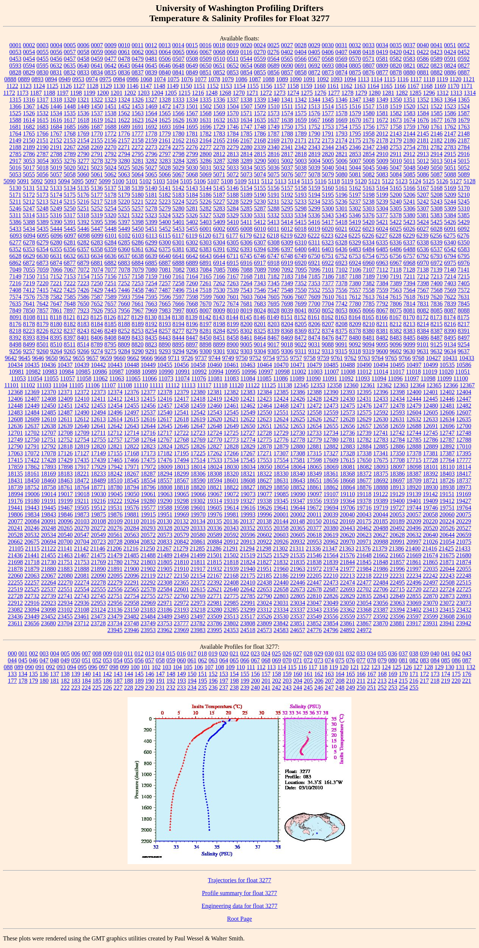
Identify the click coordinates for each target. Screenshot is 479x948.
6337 (409, 242)
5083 (382, 174)
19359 (330, 501)
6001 (206, 229)
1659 (301, 120)
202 (276, 680)
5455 (192, 229)
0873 (328, 72)
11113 (188, 385)
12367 (467, 385)
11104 (60, 385)
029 (318, 653)
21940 (248, 569)
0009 (111, 45)
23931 (430, 623)
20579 (181, 535)
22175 (247, 575)
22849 (397, 596)
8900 (232, 344)
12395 (364, 392)
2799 (192, 154)
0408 (355, 52)
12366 (450, 385)
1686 (83, 127)
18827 (248, 487)
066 (245, 660)
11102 (27, 385)
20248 (48, 528)
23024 (264, 603)
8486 (423, 337)
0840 (165, 72)
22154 (197, 575)
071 (297, 660)
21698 (15, 562)
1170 (453, 86)
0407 (341, 52)
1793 (342, 133)
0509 (206, 59)
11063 (116, 378)
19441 (15, 507)
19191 (48, 501)
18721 (430, 480)
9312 (314, 351)
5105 (186, 181)
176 (466, 674)
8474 (314, 337)
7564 (410, 290)
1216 (198, 93)
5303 (369, 208)
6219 (286, 235)
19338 (264, 501)
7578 (43, 297)
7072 (83, 269)
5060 (83, 174)
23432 (463, 609)
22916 (32, 603)
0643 (124, 65)
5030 (192, 167)
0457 (70, 59)
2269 (97, 147)
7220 (43, 283)
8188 (124, 324)
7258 (179, 283)
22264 (48, 582)
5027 (151, 167)
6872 (29, 263)
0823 (437, 65)
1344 (314, 99)
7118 (396, 269)
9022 (300, 344)
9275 (111, 351)
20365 (297, 528)
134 (23, 674)
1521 (423, 106)
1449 (83, 106)
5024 (111, 167)
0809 (382, 65)
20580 (198, 535)
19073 (248, 494)
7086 (233, 269)
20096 (65, 521)
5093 (50, 181)
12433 (380, 399)
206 (318, 680)
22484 (380, 582)
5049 (423, 167)
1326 (138, 99)
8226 (43, 331)
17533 (214, 460)
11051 (462, 371)
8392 (15, 337)
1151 (199, 86)
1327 (151, 99)
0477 (111, 59)
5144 (206, 188)
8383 (410, 331)
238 (234, 687)
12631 (397, 419)
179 (33, 680)
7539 (233, 290)
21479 (115, 555)
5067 (179, 174)
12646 (181, 426)
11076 (198, 378)
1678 (450, 120)
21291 (230, 548)
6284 (111, 242)
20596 (248, 535)
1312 (442, 93)
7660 (124, 303)
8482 (382, 337)
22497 (430, 582)
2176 (369, 140)
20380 (331, 528)
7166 (219, 276)
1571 (246, 113)
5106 (200, 181)
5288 (274, 208)
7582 (56, 297)
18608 (248, 480)
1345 (328, 99)
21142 (81, 548)
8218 (15, 331)
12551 (281, 412)
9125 (436, 344)
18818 (181, 487)
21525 (264, 555)
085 (445, 660)
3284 (179, 161)
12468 (281, 405)
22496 (414, 582)
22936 (81, 603)
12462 (248, 405)
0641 (97, 65)
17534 (231, 460)
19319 (231, 501)
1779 (165, 133)
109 (230, 667)
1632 (219, 120)
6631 (56, 256)
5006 (342, 161)
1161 (333, 86)
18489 (98, 480)
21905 (165, 569)
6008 (246, 229)
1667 (314, 120)
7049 (15, 269)
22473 (331, 582)
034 (371, 653)
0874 (342, 72)
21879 (32, 569)
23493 (181, 616)
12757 (115, 439)
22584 (165, 589)
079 (382, 660)
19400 (397, 501)
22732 (32, 596)
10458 (198, 365)
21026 (430, 541)
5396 (111, 222)
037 (403, 653)
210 (350, 680)
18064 (297, 467)
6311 (314, 242)
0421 (409, 52)
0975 (105, 79)
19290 (164, 501)
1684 (56, 127)
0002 (29, 45)
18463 (65, 480)
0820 (396, 65)
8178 (29, 324)
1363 (437, 99)
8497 (464, 337)
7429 (97, 290)
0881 (423, 72)
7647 (56, 303)
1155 (253, 86)
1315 (15, 99)
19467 (65, 507)
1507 (246, 106)
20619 (331, 535)
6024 (382, 229)
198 (234, 680)
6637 (124, 256)
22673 (297, 589)
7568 (437, 290)
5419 (355, 222)
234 (192, 687)
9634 (450, 351)
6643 (206, 256)
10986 (99, 371)
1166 (400, 86)
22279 (115, 582)
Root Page (239, 919)
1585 (437, 113)
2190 (43, 147)
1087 (255, 79)
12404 (463, 392)
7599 (206, 297)
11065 (133, 378)
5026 (138, 167)
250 (361, 687)
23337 (297, 609)
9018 (287, 344)
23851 (297, 623)
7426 (83, 290)
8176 (15, 324)
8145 (246, 317)
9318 (355, 351)
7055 (29, 269)
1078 (214, 79)
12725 (231, 433)
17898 (65, 467)
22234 (413, 575)
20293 (148, 528)
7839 (450, 303)
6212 (259, 235)
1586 (450, 113)
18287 (148, 473)
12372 (81, 392)
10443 (115, 365)
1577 (328, 113)
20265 (65, 528)
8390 (450, 331)
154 (234, 674)
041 (445, 653)
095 (82, 667)
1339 (260, 99)
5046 (382, 167)
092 (50, 667)
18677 (364, 480)
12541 (181, 412)
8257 (165, 331)
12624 (280, 419)
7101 (328, 269)
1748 (260, 127)
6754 (368, 256)
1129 (106, 86)
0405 (314, 52)
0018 (219, 45)
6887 (165, 263)
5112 (267, 181)
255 (414, 687)
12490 (81, 412)
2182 (437, 140)
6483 (355, 249)
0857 (287, 72)
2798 (179, 154)
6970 (423, 263)
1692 (151, 127)
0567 (314, 59)
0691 (301, 65)
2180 (410, 140)
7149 (15, 276)
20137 (247, 521)
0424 (450, 52)
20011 (314, 514)
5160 (328, 188)
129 (439, 667)
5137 (111, 188)
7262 (219, 283)
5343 (328, 215)
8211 (382, 324)
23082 (15, 609)
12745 (430, 433)
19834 (32, 514)
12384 (264, 392)
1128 (92, 86)
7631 (463, 297)
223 (75, 687)
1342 (301, 99)
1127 (79, 86)
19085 (281, 494)
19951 (165, 514)
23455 (65, 616)
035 (382, 653)
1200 (103, 93)
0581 (382, 59)
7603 (246, 297)
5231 (273, 201)
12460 (214, 405)
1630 (192, 120)
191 (160, 680)
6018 (300, 229)
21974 (331, 569)
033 (360, 653)
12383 (248, 392)
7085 (219, 269)
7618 (409, 297)
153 (223, 674)
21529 (281, 555)
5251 (83, 208)
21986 (380, 569)
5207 (423, 195)
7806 (396, 303)
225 (97, 687)
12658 (380, 426)
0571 (368, 59)
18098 (414, 467)
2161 (165, 140)
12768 (181, 439)
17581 (297, 460)
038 (413, 653)
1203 (143, 93)
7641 (29, 303)
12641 (98, 426)
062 (202, 660)
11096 (395, 378)
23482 (131, 616)
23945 (115, 630)
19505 (81, 507)
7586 (83, 297)
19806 (15, 514)
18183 (65, 473)
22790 (264, 596)
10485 (331, 365)
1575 (301, 113)
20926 (281, 541)
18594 (214, 480)
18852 (297, 487)
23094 (32, 609)
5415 (300, 222)
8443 (165, 337)
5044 (355, 167)
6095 (43, 235)
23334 (281, 609)
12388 (314, 392)
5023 (97, 167)
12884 (364, 446)
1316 (29, 99)
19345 (280, 501)
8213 (409, 324)
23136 (115, 609)
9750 (242, 358)
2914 (436, 154)
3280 (124, 161)
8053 (342, 310)
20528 (15, 535)
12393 (347, 392)
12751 (48, 439)
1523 (450, 106)
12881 (314, 446)
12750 (32, 439)
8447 (192, 337)
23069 (414, 603)
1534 (56, 113)
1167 (413, 86)
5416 (314, 222)
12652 (281, 426)
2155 (97, 140)
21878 (15, 569)
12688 (414, 426)
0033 (368, 45)
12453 (98, 405)
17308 (297, 453)
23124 (98, 609)
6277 (15, 242)
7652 (97, 303)
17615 (347, 460)
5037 (287, 167)
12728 (264, 433)
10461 (231, 365)
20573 (165, 535)
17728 (430, 460)
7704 (328, 303)
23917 (413, 623)
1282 (402, 93)
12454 (115, 405)
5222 (151, 201)
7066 (56, 269)
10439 (81, 365)
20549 (98, 535)
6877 (70, 263)
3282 (151, 161)
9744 (214, 358)
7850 (29, 310)
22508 (447, 582)
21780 (115, 562)
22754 (131, 596)
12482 (463, 405)
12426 (297, 399)
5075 (274, 174)
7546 (260, 290)
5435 (43, 229)
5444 (56, 229)
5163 (369, 188)
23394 (397, 609)
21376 (363, 548)
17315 (314, 453)
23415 (447, 609)
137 (54, 674)
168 (382, 674)
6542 (450, 249)
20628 (397, 535)
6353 (29, 249)
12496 (115, 412)
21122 (48, 548)
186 (107, 680)
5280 (179, 208)
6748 (287, 256)
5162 (355, 188)
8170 (409, 317)
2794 (124, 154)
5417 (328, 222)
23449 (32, 616)
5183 (179, 195)
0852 (219, 72)
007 (86, 653)
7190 (382, 276)
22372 (198, 582)
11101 (11, 385)
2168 (260, 140)
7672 (219, 303)
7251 (111, 283)
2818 (301, 154)
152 (213, 674)
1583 (410, 113)
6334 (368, 242)
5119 (347, 181)
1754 (342, 127)
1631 (206, 120)
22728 (15, 596)
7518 (206, 290)
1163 (359, 86)
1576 (314, 113)
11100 (460, 378)
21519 (248, 555)
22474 (347, 582)
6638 (138, 256)
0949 (65, 79)
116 (302, 667)
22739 (48, 596)
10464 (264, 365)
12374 (115, 392)
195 (202, 680)
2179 (396, 140)
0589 (436, 59)
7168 (246, 276)
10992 (199, 371)
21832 (280, 562)
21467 (81, 555)
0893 (37, 79)
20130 (164, 521)
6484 (369, 249)
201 (266, 680)
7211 (409, 276)
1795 (355, 133)
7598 (192, 297)
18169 (48, 473)
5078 (314, 174)
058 (160, 660)
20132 (181, 521)
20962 (331, 541)
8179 (43, 324)
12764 (148, 439)
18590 (198, 480)
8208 (342, 324)
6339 (436, 242)
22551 (65, 589)
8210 (369, 324)
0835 (111, 72)
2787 (43, 154)
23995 (214, 630)
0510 (219, 59)
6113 (151, 235)
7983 (165, 310)
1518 (382, 106)
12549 (248, 412)
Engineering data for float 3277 (239, 906)
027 (297, 653)
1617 (70, 120)
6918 (274, 263)
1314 (470, 93)
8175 (463, 317)
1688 (111, 127)
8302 (246, 331)
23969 (181, 630)
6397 (287, 249)
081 (403, 660)
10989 (149, 371)
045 (23, 660)
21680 (463, 555)
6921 (314, 263)
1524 (463, 106)
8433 (138, 337)
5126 (442, 181)
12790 (15, 446)
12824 (165, 446)
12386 (297, 392)
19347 (297, 501)
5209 (450, 195)
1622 (124, 120)
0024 (260, 45)
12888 (414, 446)
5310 (464, 208)
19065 (181, 494)
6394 (260, 249)
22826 (331, 596)
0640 (83, 65)
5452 (165, 229)
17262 (214, 453)
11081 (215, 378)
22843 (380, 596)
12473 (331, 405)
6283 (97, 242)
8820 (137, 344)
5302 (355, 208)
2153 (70, 140)
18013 (181, 467)
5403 (206, 222)
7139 (436, 269)
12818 (65, 446)
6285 (124, 242)
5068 (192, 174)
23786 (214, 623)
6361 (138, 249)
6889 (192, 263)
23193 (181, 609)
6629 (29, 256)
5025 (124, 167)
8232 (56, 331)
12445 (430, 399)
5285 (246, 208)
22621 (214, 589)
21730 (48, 562)
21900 (131, 569)
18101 (430, 467)
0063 (151, 52)
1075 (173, 79)
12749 (15, 439)
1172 (9, 93)
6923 (342, 263)
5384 (450, 215)
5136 (97, 188)
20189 (397, 521)
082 (414, 660)
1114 (376, 79)
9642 (11, 358)
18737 (463, 480)
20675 (32, 541)
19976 (214, 514)
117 (312, 667)
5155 (260, 188)
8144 (232, 317)
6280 (56, 242)
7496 (179, 290)
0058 (83, 52)
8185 (111, 324)
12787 (447, 439)
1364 (450, 99)
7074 (97, 269)
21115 (32, 548)
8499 (29, 344)
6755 (382, 256)
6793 (436, 256)
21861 (413, 562)
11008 (347, 371)
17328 (347, 453)
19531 (115, 507)
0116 (246, 52)
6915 (233, 263)
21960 (281, 569)
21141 (65, 548)
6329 (355, 242)
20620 (347, 535)
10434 (15, 365)
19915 (148, 514)
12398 (397, 392)
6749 (300, 256)
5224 (178, 201)
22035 (430, 569)
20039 (330, 514)
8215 (436, 324)
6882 (111, 263)
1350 (396, 99)
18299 (181, 473)
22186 (280, 575)
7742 (342, 303)
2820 (328, 154)
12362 (384, 385)
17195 (181, 453)
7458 (138, 290)
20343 (231, 528)
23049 (331, 603)
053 (107, 660)
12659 (397, 426)
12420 (231, 399)
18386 (397, 473)
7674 (233, 303)
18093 (380, 467)
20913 (248, 541)
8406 (97, 337)
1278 (347, 93)
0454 (29, 59)
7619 (423, 297)
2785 (15, 154)
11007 (331, 371)
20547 (81, 535)
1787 (274, 133)
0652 (233, 65)
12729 (280, 433)
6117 (178, 235)
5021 (83, 167)
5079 (328, 174)
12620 (214, 419)
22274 (81, 582)
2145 (423, 133)
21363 (346, 548)
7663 (151, 303)
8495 (450, 337)
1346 (342, 99)
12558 (314, 412)
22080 (65, 575)
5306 (410, 208)
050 (75, 660)
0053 (15, 52)
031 (339, 653)
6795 (463, 256)
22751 (115, 596)
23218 (198, 609)
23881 (397, 623)
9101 (423, 344)
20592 (231, 535)
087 (466, 660)
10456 (181, 365)
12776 (281, 439)
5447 (97, 229)
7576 (29, 297)
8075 (396, 310)
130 (449, 667)
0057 (70, 52)
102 (156, 667)
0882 (437, 72)
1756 (369, 127)
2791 (97, 154)
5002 (287, 161)
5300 (328, 208)
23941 (446, 623)
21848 (380, 562)
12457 (165, 405)
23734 (114, 623)
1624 (151, 120)
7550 (301, 290)
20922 (264, 541)
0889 (24, 79)
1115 (390, 79)
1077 (200, 79)
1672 (382, 120)
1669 (342, 120)
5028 (165, 167)
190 (149, 680)
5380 (409, 215)
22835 (364, 596)
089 (18, 667)
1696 (206, 127)
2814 (246, 154)
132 (470, 667)
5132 (43, 188)
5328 (219, 215)
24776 (314, 630)
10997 (265, 371)
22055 (463, 569)
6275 (450, 235)
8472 (301, 337)
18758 (48, 487)
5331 (260, 215)
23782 (197, 623)
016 (181, 653)
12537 (148, 412)
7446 (124, 290)
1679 (464, 120)
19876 (115, 514)
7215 (463, 276)
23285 (231, 609)
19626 (264, 507)
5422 (396, 222)
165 (350, 674)
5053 (15, 174)
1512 (300, 106)
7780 (355, 303)
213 (382, 680)
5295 (287, 208)
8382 (396, 331)
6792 (423, 256)
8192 (151, 324)
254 (403, 687)
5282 (206, 208)
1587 (464, 113)
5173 (43, 195)
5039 (314, 167)
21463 (65, 555)
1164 (373, 86)
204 (297, 680)
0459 (97, 59)
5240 (396, 201)
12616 (148, 419)
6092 (463, 229)
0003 (43, 45)
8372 (314, 331)
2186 (450, 140)
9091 (341, 344)
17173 (148, 453)
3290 (260, 161)
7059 (43, 269)
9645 (24, 358)
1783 (219, 133)
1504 (233, 106)
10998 (282, 371)
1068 (146, 79)
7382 (369, 283)
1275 (306, 93)
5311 (15, 215)
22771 (214, 596)
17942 (115, 467)
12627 (330, 419)
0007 (97, 45)
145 (139, 674)
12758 (131, 439)
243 (287, 687)
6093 (16, 235)
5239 (382, 201)
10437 (65, 365)
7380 (355, 283)
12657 (364, 426)
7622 (450, 297)
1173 (22, 93)
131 (460, 667)
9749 (228, 358)
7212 (423, 276)
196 (213, 680)
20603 (281, 535)
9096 (396, 344)
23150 (131, 609)
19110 (347, 494)
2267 (70, 147)
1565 (165, 113)
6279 (43, 242)
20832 (148, 541)
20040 (347, 514)
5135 (83, 188)
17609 (331, 460)
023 (255, 653)
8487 (437, 337)
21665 (397, 555)
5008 (369, 161)
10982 (33, 371)
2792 (111, 154)
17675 (380, 460)
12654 (314, 426)
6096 (57, 235)
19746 (430, 507)
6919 (287, 263)
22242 (430, 575)
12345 (301, 385)
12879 (281, 446)
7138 (423, 269)
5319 (97, 215)
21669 (414, 555)
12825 (181, 446)
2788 (56, 154)
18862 (331, 487)
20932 (297, 541)
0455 (43, 59)
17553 (264, 460)
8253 (138, 331)
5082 (369, 174)
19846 (65, 514)
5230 (260, 201)
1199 (89, 93)
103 (166, 667)
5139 (138, 188)
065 (234, 660)
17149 (98, 453)
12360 (351, 385)
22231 (397, 575)
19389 (380, 501)
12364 (417, 385)
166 (361, 674)
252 (382, 687)
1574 (287, 113)
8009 (219, 310)
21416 (429, 548)
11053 (18, 378)
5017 (29, 167)
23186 (165, 609)
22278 (98, 582)
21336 (313, 548)
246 (318, 687)
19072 (231, 494)
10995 (232, 371)
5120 (361, 181)
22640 (231, 589)
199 (245, 680)
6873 (43, 263)
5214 (56, 201)
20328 (165, 528)
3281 (138, 161)
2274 (165, 147)
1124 (39, 86)
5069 (206, 174)
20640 (430, 535)
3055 (56, 161)
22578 (148, 589)
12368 (15, 392)
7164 (192, 276)
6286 (138, 242)
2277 (206, 147)
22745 (98, 596)
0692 (314, 65)
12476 (364, 405)
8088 (464, 310)
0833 (83, 72)
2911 (396, 154)
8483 (396, 337)
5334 (300, 215)
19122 (380, 494)
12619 (197, 419)
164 (340, 674)
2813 (233, 154)
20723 (98, 541)
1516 (355, 106)
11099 (444, 378)
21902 (148, 569)
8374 (328, 331)
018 (202, 653)
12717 (164, 433)
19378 (363, 501)
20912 (231, 541)
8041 (301, 310)
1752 (314, 127)
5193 (301, 195)
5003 (301, 161)
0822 (423, 65)
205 (308, 680)
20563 (131, 535)
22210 (330, 575)
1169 (440, 86)
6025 (396, 229)
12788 (463, 439)
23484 (148, 616)
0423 (436, 52)
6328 (341, 242)
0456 (56, 59)
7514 (192, 290)
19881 (131, 514)
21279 (180, 548)
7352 (301, 283)
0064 (165, 52)
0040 (423, 45)
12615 (131, 419)
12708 (65, 433)
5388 (29, 222)
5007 (355, 161)
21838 (314, 562)
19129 (397, 494)
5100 (118, 181)
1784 (233, 133)
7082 (179, 269)
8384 (423, 331)
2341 (287, 147)
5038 (301, 167)
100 (135, 667)
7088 (246, 269)
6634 (97, 256)
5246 (15, 208)
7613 (368, 297)
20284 (131, 528)
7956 (124, 310)
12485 (48, 412)
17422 (32, 460)
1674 (410, 120)
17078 (48, 453)
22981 (214, 603)
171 (414, 674)
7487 (165, 290)
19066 (198, 494)
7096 (314, 269)
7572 (464, 290)
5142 (179, 188)
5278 (151, 208)
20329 (181, 528)
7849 (15, 310)
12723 (197, 433)
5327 (205, 215)
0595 (43, 65)
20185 (380, 521)
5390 (56, 222)
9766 (405, 358)
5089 (464, 174)
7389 (396, 283)
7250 (97, 283)
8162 (328, 317)
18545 (131, 480)
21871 (446, 562)
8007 (206, 310)
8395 (56, 337)
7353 (314, 283)
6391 (219, 249)
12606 (447, 412)
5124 (415, 181)
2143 (396, 133)
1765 (29, 133)
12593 (397, 412)
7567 (423, 290)
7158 (138, 276)
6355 (56, 249)
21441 (32, 555)
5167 (423, 188)
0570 (355, 59)
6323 (328, 242)
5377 (382, 215)
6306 (246, 242)
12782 (364, 439)
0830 (43, 72)
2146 (437, 133)
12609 (32, 419)
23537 (297, 616)
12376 (131, 392)
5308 (437, 208)
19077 (264, 494)
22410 (248, 582)
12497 (131, 412)
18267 (131, 473)
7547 (274, 290)
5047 (396, 167)
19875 (98, 514)
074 (329, 660)
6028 (436, 229)
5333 (287, 215)
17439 (98, 460)
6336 (396, 242)
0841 (179, 72)
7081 (165, 269)
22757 (165, 596)
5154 (246, 188)
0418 (368, 52)
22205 (314, 575)
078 (371, 660)
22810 (314, 596)
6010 (260, 229)
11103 (44, 385)
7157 (124, 276)
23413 (430, 609)
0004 (56, 45)
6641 (179, 256)
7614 (382, 297)
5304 (382, 208)
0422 (423, 52)
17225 (198, 453)
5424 (423, 222)
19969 (181, 514)
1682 (29, 127)
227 (118, 687)
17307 (281, 453)
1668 (328, 120)
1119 (442, 79)
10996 (249, 371)
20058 (430, 514)
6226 (368, 235)
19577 (148, 507)
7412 (29, 290)
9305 (274, 351)
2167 (246, 140)
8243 (83, 331)
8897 (192, 344)
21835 (297, 562)
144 (128, 674)
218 (434, 680)
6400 (301, 249)
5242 (423, 201)
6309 (287, 242)
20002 (297, 514)
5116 (321, 181)
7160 (165, 276)
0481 (151, 59)
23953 (148, 630)
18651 (314, 480)
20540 (65, 535)
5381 (423, 215)
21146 (97, 548)
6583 (464, 249)
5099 (105, 181)
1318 (56, 99)
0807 (369, 65)
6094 (29, 235)
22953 (98, 603)
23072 (447, 603)
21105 (16, 548)
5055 (29, 174)
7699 (301, 303)
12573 (347, 412)
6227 (382, 235)
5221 (137, 201)
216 (413, 680)
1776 (124, 133)
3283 (165, 161)
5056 (43, 174)
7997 (179, 310)
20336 (214, 528)
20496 (414, 528)
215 (403, 680)
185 (97, 680)
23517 (248, 616)
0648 (179, 65)
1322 (97, 99)
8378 (355, 331)
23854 (330, 623)
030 (329, 653)
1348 (369, 99)
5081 (355, 174)
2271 (124, 147)
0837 (138, 72)
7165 (206, 276)
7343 (260, 283)
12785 (414, 439)
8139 (192, 317)
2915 (450, 154)
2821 (342, 154)
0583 (409, 59)
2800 (206, 154)
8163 (341, 317)
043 (466, 653)
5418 (341, 222)
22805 (297, 596)
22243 (446, 575)
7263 (233, 283)
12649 (231, 426)
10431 (449, 358)
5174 (56, 195)
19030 (98, 494)
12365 (434, 385)
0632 (56, 65)
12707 (48, 433)
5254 (111, 208)
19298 (181, 501)
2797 (165, 154)
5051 (450, 167)
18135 (15, 473)
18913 (397, 487)
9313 (328, 351)
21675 (447, 555)
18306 (198, 473)
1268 (225, 93)
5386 (15, 222)
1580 (369, 113)
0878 (396, 72)
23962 (165, 630)
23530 (281, 616)
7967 (138, 310)
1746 (233, 127)
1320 (70, 99)
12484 (32, 412)
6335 (382, 242)
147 (160, 674)
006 (75, 653)
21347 (329, 548)
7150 (29, 276)
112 (261, 667)
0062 (138, 52)
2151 (43, 140)
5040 (328, 167)
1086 (241, 79)
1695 (192, 127)
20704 (81, 541)
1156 (266, 86)
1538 (111, 113)
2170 (287, 140)
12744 (413, 433)
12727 (247, 433)
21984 (364, 569)
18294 (165, 473)
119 (333, 667)
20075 (463, 514)
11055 (51, 378)
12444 (413, 399)
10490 (364, 365)
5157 (287, 188)
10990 (166, 371)
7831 (423, 303)
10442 (98, 365)
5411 (246, 222)
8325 (260, 331)
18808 (165, 487)
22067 (48, 575)
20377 (314, 528)
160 (297, 674)
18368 (347, 473)
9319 (368, 351)
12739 (363, 433)
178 (23, 680)
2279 (233, 147)
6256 (436, 235)
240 (255, 687)
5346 (355, 215)
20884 (214, 541)
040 (434, 653)
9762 (350, 358)
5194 (314, 195)
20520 (430, 528)
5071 (219, 174)
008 (97, 653)
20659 (463, 535)
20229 (463, 521)
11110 (141, 385)
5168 (437, 188)
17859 (15, 467)
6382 (192, 249)
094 (71, 667)
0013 (165, 45)
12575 (364, 412)
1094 (350, 79)
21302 (280, 548)
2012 (382, 133)
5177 (97, 195)
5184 (192, 195)
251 (371, 687)
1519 (396, 106)
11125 (268, 385)
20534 (48, 535)
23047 (314, 603)
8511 (69, 344)
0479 (138, 59)
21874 (463, 562)
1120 (455, 79)
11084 (247, 378)
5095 (77, 181)
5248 (43, 208)
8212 (396, 324)
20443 (347, 528)
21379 (379, 548)
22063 (32, 575)
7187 (342, 276)
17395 (463, 453)
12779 (314, 439)
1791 (328, 133)
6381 (179, 249)
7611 (341, 297)
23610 (463, 616)
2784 (464, 147)
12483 (15, 412)
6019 (314, 229)
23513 (231, 616)
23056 (380, 603)
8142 (205, 317)
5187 (219, 195)
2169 (274, 140)
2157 (124, 140)
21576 (347, 555)
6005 (233, 229)
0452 (463, 52)
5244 (450, 201)
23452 (48, 616)
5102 (145, 181)
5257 (138, 208)
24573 (264, 630)
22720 (414, 589)
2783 (450, 147)
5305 (396, 208)
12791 (32, 446)
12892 (447, 446)
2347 (369, 147)
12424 (280, 399)
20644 (447, 535)
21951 (264, 569)
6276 (463, 235)
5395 (97, 222)
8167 (396, 317)
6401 (314, 249)
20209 (413, 521)
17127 (81, 453)
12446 (446, 399)
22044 (447, 569)
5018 (43, 167)
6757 (409, 256)
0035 (396, 45)
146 (149, 674)
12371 (65, 392)
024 (265, 653)
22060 (15, 575)
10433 (466, 358)
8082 (423, 310)
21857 (397, 562)
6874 (56, 263)
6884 (138, 263)
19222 (114, 501)
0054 (29, 52)
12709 (81, 433)
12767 (165, 439)
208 (340, 680)
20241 (15, 528)
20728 (115, 541)
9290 (138, 351)
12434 (397, 399)
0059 (97, 52)
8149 (273, 317)
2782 (437, 147)
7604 (260, 297)
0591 (450, 59)
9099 (409, 344)
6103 (138, 235)
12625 (297, 419)
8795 (110, 344)
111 (250, 667)
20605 (297, 535)
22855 (414, 596)
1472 (165, 106)
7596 (165, 297)
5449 (124, 229)
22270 (65, 582)
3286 (206, 161)
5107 (213, 181)
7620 (436, 297)
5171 (15, 195)
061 (192, 660)
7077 (111, 269)
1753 (328, 127)
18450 (32, 480)
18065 (314, 467)
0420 (396, 52)
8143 (219, 317)
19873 (81, 514)
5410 (233, 222)
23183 (148, 609)
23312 (264, 609)
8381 (382, 331)
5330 (246, 215)
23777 (181, 623)
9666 (147, 358)
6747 (273, 256)
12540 (165, 412)
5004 (314, 161)
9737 (201, 358)
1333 (179, 99)
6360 (124, 249)
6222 (314, 235)
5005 (328, 161)
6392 (233, 249)
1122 (12, 86)
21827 (264, 562)
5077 (301, 174)
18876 (364, 487)
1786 (260, 133)
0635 (70, 65)
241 (266, 687)
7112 (382, 269)
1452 (124, 106)
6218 (273, 235)
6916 (246, 263)
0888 (10, 79)
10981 (16, 371)
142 (107, 674)
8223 (29, 331)
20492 (397, 528)
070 (287, 660)
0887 (464, 72)
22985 (231, 603)
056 (139, 660)
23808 (247, 623)
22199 (297, 575)
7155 (97, 276)
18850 (281, 487)
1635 (260, 120)
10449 (148, 365)
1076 (187, 79)
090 (29, 667)
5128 (470, 181)
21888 (81, 569)
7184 (301, 276)
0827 (464, 65)
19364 (347, 501)
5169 (450, 188)
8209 (355, 324)
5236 (341, 201)
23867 (363, 623)
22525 (32, 589)
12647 (198, 426)
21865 (430, 562)
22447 (314, 582)
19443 (32, 507)
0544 (246, 59)
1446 (56, 106)
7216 (15, 283)
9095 (382, 344)
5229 (246, 201)
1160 (319, 86)
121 (354, 667)
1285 (415, 93)
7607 (301, 297)
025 (276, 653)
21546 (314, 555)
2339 (260, 147)
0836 (124, 72)
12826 (198, 446)
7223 (83, 283)
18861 (314, 487)
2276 (192, 147)
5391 (70, 222)
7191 (396, 276)
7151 (43, 276)
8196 (192, 324)
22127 (164, 575)
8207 (328, 324)
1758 (396, 127)
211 (361, 680)
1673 (396, 120)
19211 (81, 501)
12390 (331, 392)
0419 (382, 52)
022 (244, 653)
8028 (274, 310)
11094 (378, 378)
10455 (165, 365)
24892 (347, 630)
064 (223, 660)
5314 (29, 215)
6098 (84, 235)
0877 (382, 72)
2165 (219, 140)
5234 (314, 201)
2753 (396, 147)
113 (271, 667)
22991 (248, 603)
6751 (328, 256)
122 (365, 667)
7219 (29, 283)
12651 (264, 426)
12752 (65, 439)
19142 (430, 494)
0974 (92, 79)
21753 (81, 562)
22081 (81, 575)
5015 (463, 161)
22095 (115, 575)
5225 (192, 201)
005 (65, 653)
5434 (29, 229)
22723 (430, 589)
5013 (436, 161)
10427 (433, 358)
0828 (15, 72)
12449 (32, 405)
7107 (369, 269)
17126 (65, 453)
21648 (364, 555)
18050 (264, 467)
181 (54, 680)
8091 (15, 317)
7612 (355, 297)
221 (466, 680)
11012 (364, 371)
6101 (111, 235)
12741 (380, 433)
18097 (397, 467)
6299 (151, 242)
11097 (411, 378)
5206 (410, 195)
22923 (48, 603)
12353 (317, 385)
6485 (382, 249)
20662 (15, 541)
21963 (297, 569)
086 (456, 660)
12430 (347, 399)
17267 (248, 453)
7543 (246, 290)
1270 (239, 93)
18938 (447, 487)
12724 (214, 433)
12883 (347, 446)
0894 (51, 79)
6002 (219, 229)
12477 (380, 405)
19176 (15, 501)
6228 (395, 235)
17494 (181, 460)
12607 (463, 412)
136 (44, 674)
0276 (273, 52)
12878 (264, 446)
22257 (32, 582)
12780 (331, 439)
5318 (83, 215)
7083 (192, 269)
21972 (314, 569)
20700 (65, 541)
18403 (447, 473)
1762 (450, 127)
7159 (151, 276)
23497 (198, 616)
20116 (148, 521)
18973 (463, 487)
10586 (463, 365)
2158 (138, 140)
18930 (430, 487)
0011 (137, 45)
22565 (131, 589)
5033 (233, 167)
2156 (111, 140)
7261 (206, 283)
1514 (328, 106)
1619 (97, 120)
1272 (266, 93)
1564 (151, 113)
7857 (43, 310)
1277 (334, 93)
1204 (157, 93)
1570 (233, 113)
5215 (69, 201)
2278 (219, 147)
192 (171, 680)
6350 (463, 242)
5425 (436, 222)
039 (424, 653)
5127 (456, 181)
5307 (423, 208)
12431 (363, 399)
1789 (301, 133)
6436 (342, 249)
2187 (464, 140)
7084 (206, 269)
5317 (69, 215)
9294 (179, 351)
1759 (410, 127)
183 (75, 680)
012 (138, 653)
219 (445, 680)
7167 (233, 276)
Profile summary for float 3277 (239, 893)
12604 (414, 412)
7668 (192, 303)
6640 (165, 256)
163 (329, 674)
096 (92, 667)
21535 (297, 555)
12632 (413, 419)
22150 (181, 575)
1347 (355, 99)
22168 (231, 575)
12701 (15, 433)
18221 (81, 473)
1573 (274, 113)
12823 (148, 446)
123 (375, 667)
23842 (280, 623)
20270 (81, 528)
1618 (83, 120)
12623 (264, 419)
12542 (198, 412)
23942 (463, 623)
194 (192, 680)
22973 (198, 603)
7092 (287, 269)
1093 (336, 79)
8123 (83, 317)
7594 (138, 297)
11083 (231, 378)
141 (97, 674)
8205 (301, 324)
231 (160, 687)
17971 (131, 467)
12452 (81, 405)
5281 (192, 208)
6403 (328, 249)
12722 (181, 433)
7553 (328, 290)
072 (308, 660)
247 (329, 687)
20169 (347, 521)
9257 (29, 351)
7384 (382, 283)
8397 (70, 337)
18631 (281, 480)
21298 (263, 548)
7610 (328, 297)
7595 (151, 297)
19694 (331, 507)
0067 (206, 52)
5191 (274, 195)
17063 (15, 453)
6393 (246, 249)
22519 (15, 589)
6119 (191, 235)
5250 (70, 208)
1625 (165, 120)
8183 (83, 324)
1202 (130, 93)
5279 (165, 208)
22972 (181, 603)
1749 (274, 127)
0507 (179, 59)
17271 (264, 453)
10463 (248, 365)
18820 (198, 487)
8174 (450, 317)
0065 (179, 52)
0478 (124, 59)
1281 (388, 93)
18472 (81, 480)
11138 (284, 385)
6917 (260, 263)
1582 (396, 113)
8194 (179, 324)
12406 (15, 399)
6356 (70, 249)
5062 (111, 174)
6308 (274, 242)
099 (124, 667)
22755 (148, 596)
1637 (274, 120)
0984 (119, 79)
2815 (260, 154)
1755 (355, 127)
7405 (464, 283)
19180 (32, 501)
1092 (323, 79)
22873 (447, 596)
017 (191, 653)
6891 (206, 263)
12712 (114, 433)
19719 (380, 507)
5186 (206, 195)
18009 (165, 467)
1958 (369, 133)
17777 (463, 460)
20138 (264, 521)
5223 (165, 201)
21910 (181, 569)
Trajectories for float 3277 (239, 880)
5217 (97, 201)
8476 (328, 337)
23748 (131, 623)
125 (396, 667)
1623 (138, 120)
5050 (437, 167)
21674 (430, 555)
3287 (219, 161)
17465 (115, 460)
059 (171, 660)
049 (65, 660)
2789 (70, 154)
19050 (131, 494)
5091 (23, 181)
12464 (264, 405)
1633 (233, 120)
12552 (297, 412)
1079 (228, 79)
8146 (260, 317)
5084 (396, 174)
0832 (70, 72)
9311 (300, 351)
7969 (151, 310)
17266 (231, 453)
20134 (197, 521)
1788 (287, 133)
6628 (15, 256)
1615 (43, 120)
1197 (62, 93)
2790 (83, 154)
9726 (187, 358)
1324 (124, 99)
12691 (430, 426)
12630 (380, 419)
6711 (233, 256)
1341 (287, 99)
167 (371, 674)
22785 (248, 596)
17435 (81, 460)
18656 (331, 480)
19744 (414, 507)
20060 (446, 514)
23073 (463, 603)
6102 (125, 235)
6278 (29, 242)
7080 (151, 269)
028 (308, 653)
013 (149, 653)
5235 (328, 201)
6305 (233, 242)
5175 (70, 195)
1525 (15, 113)
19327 (247, 501)
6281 (70, 242)
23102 (65, 609)
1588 (15, 120)
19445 (48, 507)
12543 (214, 412)
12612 (81, 419)
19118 (364, 494)
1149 (173, 86)
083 (424, 660)
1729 (219, 127)
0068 (219, 52)
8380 (369, 331)
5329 (232, 215)
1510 (274, 106)
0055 (43, 52)
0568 (328, 59)
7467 (151, 290)
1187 (36, 93)
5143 (192, 188)
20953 (314, 541)
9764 (377, 358)
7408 (15, 290)
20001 (281, 514)
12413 (131, 399)
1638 (287, 120)
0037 (409, 45)
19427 (463, 501)
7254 (151, 283)
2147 (450, 133)
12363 (400, 385)
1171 (467, 86)
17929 (98, 467)
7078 (124, 269)
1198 (76, 93)
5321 (124, 215)
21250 (147, 548)
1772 (111, 133)
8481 (369, 337)
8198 (219, 324)
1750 (287, 127)
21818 (231, 562)
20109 (115, 521)
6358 (97, 249)
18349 (314, 473)
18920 (414, 487)
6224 (341, 235)
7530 (219, 290)
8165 (368, 317)
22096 (131, 575)
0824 (450, 65)
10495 (397, 365)
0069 (233, 52)
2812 (219, 154)
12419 (214, 399)
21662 (380, 555)
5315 (42, 215)
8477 (342, 337)
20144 (280, 521)
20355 (264, 528)
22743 (81, 596)
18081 (347, 467)
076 (350, 660)
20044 (380, 514)
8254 (151, 331)
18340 (297, 473)
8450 (206, 337)
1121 (468, 79)
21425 (446, 548)
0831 (56, 72)
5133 (56, 188)
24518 (248, 630)
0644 (138, 65)
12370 (48, 392)
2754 (410, 147)
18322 (264, 473)
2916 (463, 154)
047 (44, 660)
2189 (29, 147)
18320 (231, 473)
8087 (450, 310)
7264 (246, 283)
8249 (111, 331)
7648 (70, 303)
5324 (165, 215)
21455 (48, 555)
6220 (300, 235)
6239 (422, 235)
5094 (64, 181)
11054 (35, 378)
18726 (447, 480)
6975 (450, 263)
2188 (15, 147)
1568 (206, 113)
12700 (463, 426)
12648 (214, 426)
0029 (314, 45)
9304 (260, 351)
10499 (430, 365)
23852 (314, 623)
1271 (252, 93)
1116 (403, 79)
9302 (233, 351)
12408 (48, 399)
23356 (331, 609)
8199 (233, 324)
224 (86, 687)
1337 (233, 99)
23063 (397, 603)
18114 (463, 467)
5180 (138, 195)
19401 (413, 501)
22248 (463, 575)
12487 (65, 412)
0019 (232, 45)
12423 (264, 399)
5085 (410, 174)
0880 (410, 72)
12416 (164, 399)
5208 (437, 195)
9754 (269, 358)
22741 (65, 596)
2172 (314, 140)
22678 (314, 589)
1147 (146, 86)
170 (403, 674)
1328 (165, 99)
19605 (214, 507)
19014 (48, 494)
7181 (260, 276)
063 (213, 660)
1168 (426, 86)
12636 (15, 426)
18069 (331, 467)
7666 (179, 303)
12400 (414, 392)
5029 (179, 167)
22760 (181, 596)
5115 (307, 181)
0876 (369, 72)
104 (177, 667)
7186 (328, 276)
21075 (463, 541)
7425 (70, 290)
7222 (70, 283)
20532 (32, 535)
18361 (331, 473)
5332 (273, 215)
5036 (274, 167)
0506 (165, 59)
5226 (205, 201)
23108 (81, 609)
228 (128, 687)
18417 (463, 473)
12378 (165, 392)
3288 (233, 161)
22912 (15, 603)
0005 (70, 45)
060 (181, 660)
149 (181, 674)
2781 (423, 147)
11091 (329, 378)
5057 (56, 174)
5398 (138, 222)
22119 (148, 575)
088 (8, 667)
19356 (314, 501)
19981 (231, 514)
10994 (215, 371)
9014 (260, 344)
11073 (166, 378)
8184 (97, 324)
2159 (151, 140)
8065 (355, 310)
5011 (409, 161)
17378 (414, 453)
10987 (116, 371)
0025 (273, 45)
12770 (214, 439)
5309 (450, 208)
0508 (192, 59)
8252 (124, 331)
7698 (287, 303)
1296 (429, 93)
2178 (382, 140)
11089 (297, 378)
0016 (205, 45)
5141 (165, 188)
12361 (367, 385)
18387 (414, 473)
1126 (66, 86)
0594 (29, 65)
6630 (43, 256)
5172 (29, 195)
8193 (165, 324)
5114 (294, 181)
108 (219, 667)
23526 (264, 616)
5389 (43, 222)
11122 (252, 385)
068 (266, 660)
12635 (463, 419)
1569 (219, 113)
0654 (246, 65)
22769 (198, 596)
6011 (273, 229)
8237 (70, 331)
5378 (396, 215)
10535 (447, 365)
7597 (179, 297)
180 (44, 680)
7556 (342, 290)
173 (435, 674)
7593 (124, 297)
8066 (369, 310)
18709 (414, 480)
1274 (293, 93)
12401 (430, 392)
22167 (214, 575)
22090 (98, 575)
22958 (131, 603)
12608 (15, 419)
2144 (410, 133)
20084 (32, 521)
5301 (342, 208)
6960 (369, 263)
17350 (397, 453)
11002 (298, 371)
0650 (206, 65)
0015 (192, 45)
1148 (159, 86)
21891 (115, 569)
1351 (410, 99)
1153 (226, 86)
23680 (48, 623)
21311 (297, 548)
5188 (233, 195)
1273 (279, 93)
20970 (347, 541)
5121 (374, 181)
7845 (464, 303)
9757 (296, 358)
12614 (114, 419)
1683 (43, 127)
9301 (219, 351)
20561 (115, 535)
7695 (274, 303)
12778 (297, 439)
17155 (115, 453)
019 (212, 653)
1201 (116, 93)
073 (318, 660)
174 (445, 674)
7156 (111, 276)
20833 (165, 541)
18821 (214, 487)
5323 (151, 215)
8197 (206, 324)
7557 (355, 290)
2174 (342, 140)
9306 (287, 351)
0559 (260, 59)
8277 (179, 331)
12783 (380, 439)
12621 (231, 419)
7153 (70, 276)
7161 (179, 276)
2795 (138, 154)
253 (392, 687)
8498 (15, 344)
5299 (314, 208)
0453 (15, 59)
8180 (56, 324)
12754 (81, 439)
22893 (463, 596)
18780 (115, 487)
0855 (260, 72)
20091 (48, 521)
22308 (165, 582)
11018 (413, 371)
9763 (364, 358)
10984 (66, 371)
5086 (423, 174)
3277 (83, 161)
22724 (447, 589)
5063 (124, 174)
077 (361, 660)
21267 (164, 548)
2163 (192, 140)
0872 (314, 72)
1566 (179, 113)
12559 (331, 412)
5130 (15, 188)
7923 (83, 310)
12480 (430, 405)
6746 (260, 256)
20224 (446, 521)
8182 (70, 324)
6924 (355, 263)
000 (12, 653)
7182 (274, 276)
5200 (396, 195)
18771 (98, 487)
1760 (423, 127)
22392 (214, 582)
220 (456, 680)
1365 (464, 99)
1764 (15, 133)
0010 (124, 45)
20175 (363, 521)
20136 (231, 521)
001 (23, 653)
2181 (423, 140)
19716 (364, 507)
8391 (464, 331)
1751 (301, 127)
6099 (97, 235)
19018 (81, 494)
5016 (15, 167)
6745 (246, 256)
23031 (281, 603)
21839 (330, 562)
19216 (98, 501)
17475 (148, 460)
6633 (83, 256)
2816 (274, 154)
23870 (380, 623)
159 (287, 674)
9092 (355, 344)
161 (308, 674)
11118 (220, 385)
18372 (364, 473)
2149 (15, 140)
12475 (347, 405)
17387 (447, 453)
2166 (233, 140)
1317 (43, 99)
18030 (231, 467)
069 (276, 660)
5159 (314, 188)
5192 (287, 195)
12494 (98, 412)
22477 (364, 582)
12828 (231, 446)
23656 (31, 623)
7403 (450, 283)
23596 (397, 616)
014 (160, 653)
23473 (98, 616)
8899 (219, 344)
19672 (314, 507)
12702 (32, 433)
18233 (98, 473)
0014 (178, 45)
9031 (314, 344)
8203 (274, 324)
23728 (98, 623)
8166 (382, 317)
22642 (248, 589)
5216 (83, 201)
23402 (414, 609)
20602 (264, 535)
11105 (76, 385)
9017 (273, 344)
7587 (97, 297)
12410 (81, 399)
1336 (219, 99)
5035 (260, 167)
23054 (364, 603)
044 (12, 660)
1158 (293, 86)
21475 (98, 555)
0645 (151, 65)
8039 (287, 310)
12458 (181, 405)
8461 (246, 337)
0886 (450, 72)
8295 (233, 331)
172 (424, 674)
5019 (56, 167)
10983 (49, 371)
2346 (355, 147)
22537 (48, 589)
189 (139, 680)
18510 (115, 480)
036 (392, 653)
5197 (355, 195)
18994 (15, 494)
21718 (32, 562)
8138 (178, 317)
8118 (56, 317)
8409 (124, 337)
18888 (380, 487)
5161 (342, 188)
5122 (388, 181)
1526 (29, 113)
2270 (111, 147)
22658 (281, 589)
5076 (287, 174)
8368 (287, 331)
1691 (138, 127)
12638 (48, 426)
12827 (214, 446)
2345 (342, 147)
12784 (397, 439)
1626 (179, 120)
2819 (314, 154)
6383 (206, 249)
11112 (172, 385)
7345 (274, 283)
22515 (463, 582)
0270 (260, 52)
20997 (414, 541)
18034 (248, 467)
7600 (219, 297)
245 (308, 687)
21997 (414, 569)
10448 (131, 365)
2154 (83, 140)
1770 (97, 133)
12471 (297, 405)
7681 (246, 303)
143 (118, 674)
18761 (65, 487)
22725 (463, 589)
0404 (300, 52)
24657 (297, 630)
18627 (264, 480)
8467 (274, 337)
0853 (233, 72)
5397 (124, 222)
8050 (314, 310)
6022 (355, 229)
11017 (397, 371)
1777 (138, 133)
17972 (148, 467)
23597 (414, 616)
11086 (280, 378)
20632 (414, 535)
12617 (164, 419)
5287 (260, 208)
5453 (179, 229)
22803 (281, 596)
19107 (331, 494)
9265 (70, 351)
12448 (15, 405)
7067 (70, 269)
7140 (450, 269)
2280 (246, 147)
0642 (111, 65)
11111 (156, 385)
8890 (165, 344)
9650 (52, 358)
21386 (396, 548)
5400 (165, 222)
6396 (274, 249)
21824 (247, 562)
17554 (281, 460)
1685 (70, 127)
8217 (463, 324)
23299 (248, 609)
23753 (164, 623)
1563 (138, 113)
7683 (260, 303)
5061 (97, 174)
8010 (233, 310)
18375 (380, 473)
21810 (181, 562)
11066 (149, 378)
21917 (198, 569)
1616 (56, 120)
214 (392, 680)
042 (456, 653)
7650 (83, 303)
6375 (165, 249)
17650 (364, 460)
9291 (151, 351)
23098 (48, 609)
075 (340, 660)
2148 (464, 133)
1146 (133, 86)
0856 (274, 72)
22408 (231, 582)
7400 (437, 283)
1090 (296, 79)
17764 (447, 460)
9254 (463, 344)
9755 (282, 358)
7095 (301, 269)
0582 (396, 59)
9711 (174, 358)
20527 (463, 528)
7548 (287, 290)
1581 (382, 113)
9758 (309, 358)
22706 (380, 589)
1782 (206, 133)
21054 (447, 541)
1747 (246, 127)
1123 (25, 86)
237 (223, 687)
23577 (364, 616)
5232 (287, 201)
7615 (396, 297)
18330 (281, 473)
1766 (43, 133)
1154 (239, 86)
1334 (192, 99)
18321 (248, 473)
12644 (148, 426)
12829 (248, 446)
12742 (397, 433)
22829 (347, 596)
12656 (347, 426)
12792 (48, 446)
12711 (98, 433)
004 (54, 653)
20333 (198, 528)
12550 (264, 412)
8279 (192, 331)
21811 (198, 562)
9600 (382, 351)
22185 (264, 575)
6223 (327, 235)
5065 (151, 174)
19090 (297, 494)
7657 (111, 303)
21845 (363, 562)
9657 (92, 358)
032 (350, 653)
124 (386, 667)
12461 (231, 405)
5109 (240, 181)
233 (181, 687)
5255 (124, 208)
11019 (429, 371)
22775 (231, 596)
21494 (181, 555)
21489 (165, 555)
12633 (430, 419)
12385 (281, 392)
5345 (341, 215)
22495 (397, 582)
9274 (97, 351)
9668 (160, 358)
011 (128, 653)
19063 (165, 494)
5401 (179, 222)
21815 (214, 562)
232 (171, 687)
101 (145, 667)
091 (40, 667)
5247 (29, 208)
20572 (148, 535)
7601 (233, 297)
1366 (15, 106)
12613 (98, 419)
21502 (231, 555)
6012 (287, 229)
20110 (131, 521)
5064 (138, 174)
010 (118, 653)
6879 (83, 263)
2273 (151, 147)
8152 (300, 317)
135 (33, 674)
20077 (15, 521)
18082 (364, 467)
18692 (380, 480)
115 (292, 667)
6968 (410, 263)
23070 (430, 603)
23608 (447, 616)
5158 (301, 188)
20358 (281, 528)
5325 (178, 215)
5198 (369, 195)
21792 (131, 562)
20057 (413, 514)
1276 (320, 93)
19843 (48, 514)
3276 (70, 161)
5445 (70, 229)
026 (286, 653)
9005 (246, 344)
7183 (287, 276)
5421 (382, 222)
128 (428, 667)
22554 (81, 589)
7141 (463, 269)
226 (107, 687)
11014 (380, 371)
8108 (29, 317)
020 (223, 653)
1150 (186, 86)
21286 (214, 548)
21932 (214, 569)
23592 (380, 616)
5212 (29, 201)
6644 (219, 256)
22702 (364, 589)
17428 (48, 460)
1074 (160, 79)
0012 (151, 45)
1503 (219, 106)
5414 (287, 222)
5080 (342, 174)
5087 (437, 174)
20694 (48, 541)
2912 (409, 154)
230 (149, 687)
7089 (260, 269)
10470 (281, 365)
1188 (49, 93)
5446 (83, 229)
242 (276, 687)
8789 (97, 344)
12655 (331, 426)
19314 (214, 501)
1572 (260, 113)
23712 (81, 623)
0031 (341, 45)
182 (65, 680)
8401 (83, 337)
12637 (32, 426)
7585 (70, 297)
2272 (138, 147)
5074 (260, 174)
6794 (450, 256)
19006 (32, 494)
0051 (450, 45)
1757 (382, 127)
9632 (436, 351)
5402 (192, 222)
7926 (97, 310)
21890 (98, 569)
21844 (347, 562)
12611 (65, 419)
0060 (111, 52)
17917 (81, 467)
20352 (248, 528)
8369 (301, 331)
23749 (148, 623)
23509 (214, 616)
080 (392, 660)
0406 (328, 52)
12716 (148, 433)
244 (297, 687)
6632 (70, 256)
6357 (83, 249)
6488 (410, 249)
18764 (81, 487)
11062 (100, 378)
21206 (114, 548)
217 (424, 680)
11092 (346, 378)
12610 (48, 419)
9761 (337, 358)
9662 (133, 358)
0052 (463, 45)
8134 (165, 317)
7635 (15, 303)
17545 (248, 460)
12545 (231, 412)
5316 (56, 215)
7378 (342, 283)
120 (343, 667)
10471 (297, 365)
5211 (15, 201)
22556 (115, 589)
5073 (246, 174)
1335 (206, 99)
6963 (382, 263)
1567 (192, 113)
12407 (32, 399)
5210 (464, 195)
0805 (355, 65)
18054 (281, 467)
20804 (131, 541)
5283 (219, 208)
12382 (231, 392)
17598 (314, 460)
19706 (347, 507)
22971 (165, 603)
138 (65, 674)
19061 (148, 494)
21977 (347, 569)
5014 (450, 161)
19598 (181, 507)
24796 (331, 630)
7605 (274, 297)
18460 (48, 480)
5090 (9, 181)
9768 (418, 358)
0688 (260, 65)
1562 (124, 113)
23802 (231, 623)
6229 (409, 235)
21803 (148, 562)
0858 (301, 72)
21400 (412, 548)
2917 (15, 161)
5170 (464, 188)
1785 (246, 133)
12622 (247, 419)
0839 (151, 72)
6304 (219, 242)
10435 (32, 365)
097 (103, 667)
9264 (56, 351)
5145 (219, 188)
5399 (151, 222)
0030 (328, 45)
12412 (114, 399)
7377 (328, 283)
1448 (70, 106)
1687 (97, 127)
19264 (131, 501)
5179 (124, 195)
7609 (314, 297)
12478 (397, 405)
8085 (437, 310)
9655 (79, 358)
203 (287, 680)
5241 (409, 201)
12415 (148, 399)
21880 (48, 569)
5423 (409, 222)
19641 (281, 507)
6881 (97, 263)
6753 (355, 256)
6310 (301, 242)
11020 (446, 371)
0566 (300, 59)
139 (75, 674)
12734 (330, 433)
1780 (179, 133)
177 (12, 680)
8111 (42, 317)
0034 (382, 45)
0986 (132, 79)
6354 (43, 249)
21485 (131, 555)
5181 (151, 195)
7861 (56, 310)
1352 (423, 99)
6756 (396, 256)
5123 (402, 181)
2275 (179, 147)
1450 (97, 106)
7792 (382, 303)
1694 (179, 127)
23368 (364, 609)
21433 (462, 548)
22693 (347, 589)
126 (407, 667)
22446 (297, 582)
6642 (192, 256)
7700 (314, 303)
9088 (328, 344)
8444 (179, 337)
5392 (83, 222)
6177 (232, 235)
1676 (423, 120)
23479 (115, 616)
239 (245, 687)
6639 (151, 256)
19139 (413, 494)
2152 (56, 140)
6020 (328, 229)
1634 (246, 120)
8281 (206, 331)
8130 (151, 317)
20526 (447, 528)
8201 (260, 324)
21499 (198, 555)
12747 (446, 433)
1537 (97, 113)
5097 (91, 181)
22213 (347, 575)
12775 (264, 439)
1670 (355, 120)
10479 (314, 365)
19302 (197, 501)
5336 (314, 215)
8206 (314, 324)
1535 (70, 113)
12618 (181, 419)
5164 (382, 188)
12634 (446, 419)
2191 (56, 147)
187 (118, 680)
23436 (15, 616)
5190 (260, 195)
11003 (315, 371)
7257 (165, 283)
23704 (64, 623)
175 (456, 674)
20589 (214, 535)
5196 (342, 195)
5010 (396, 161)
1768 (70, 133)
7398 (423, 283)
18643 (297, 480)
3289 (246, 161)
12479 (414, 405)
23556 (331, 616)
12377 (148, 392)
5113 (280, 181)
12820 (98, 446)
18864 (347, 487)
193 (181, 680)
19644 (297, 507)
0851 (206, 72)
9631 (423, 351)
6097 (70, 235)
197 (223, 680)
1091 (309, 79)
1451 (111, 106)
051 (86, 660)
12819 (81, 446)
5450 (138, 229)
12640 (81, 426)
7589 (111, 297)
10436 (48, 365)
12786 (430, 439)
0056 (56, 52)
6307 (260, 242)
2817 (287, 154)
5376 (368, 215)
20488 (380, 528)
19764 (463, 507)
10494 (380, 365)
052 (97, 660)
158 (276, 674)
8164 (355, 317)
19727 (397, 507)
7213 (436, 276)
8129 (137, 317)
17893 (48, 467)
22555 (98, 589)
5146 (233, 188)
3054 (43, 161)
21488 (148, 555)
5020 (70, 167)
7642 (43, 303)
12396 (380, 392)
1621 (111, 120)
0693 (328, 65)
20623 (364, 535)
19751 (447, 507)
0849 (192, 72)
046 (33, 660)
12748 (463, 433)
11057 (67, 378)
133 (12, 674)
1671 (369, 120)
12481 (447, 405)
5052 (464, 167)
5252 (97, 208)
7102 (342, 269)
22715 (397, 589)
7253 (138, 283)
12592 (380, 412)
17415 (15, 460)
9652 (65, 358)
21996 (397, 569)
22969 (148, 603)
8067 (382, 310)
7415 (43, 290)
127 (417, 667)
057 (149, 660)
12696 (447, 426)
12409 (65, 399)
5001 (274, 161)
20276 (115, 528)
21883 (65, 569)
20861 (198, 541)
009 (107, 653)
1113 (363, 79)
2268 (83, 147)
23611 (15, 623)
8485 (410, 337)
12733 (314, 433)
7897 (70, 310)
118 (323, 667)
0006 (83, 45)
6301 (179, 242)
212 (371, 680)
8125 (97, 317)
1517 (368, 106)
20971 (364, 541)
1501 (192, 106)
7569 (450, 290)
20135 (214, 521)
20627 (380, 535)
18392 (430, 473)
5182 (165, 195)
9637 (463, 351)
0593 (15, 65)
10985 (83, 371)
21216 (131, 548)
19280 (148, 501)
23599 (430, 616)
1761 (437, 127)
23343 (314, 609)
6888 (179, 263)
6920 (301, 263)
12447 (463, 399)
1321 (83, 99)
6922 (328, 263)
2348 (382, 147)
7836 (437, 303)
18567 (181, 480)
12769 (198, 439)
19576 (131, 507)
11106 (92, 385)
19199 (65, 501)
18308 (214, 473)
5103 (159, 181)
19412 (446, 501)
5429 (463, 222)
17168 (131, 453)
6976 (464, 263)
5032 (219, 167)
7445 (111, 290)
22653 (264, 589)
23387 (380, 609)
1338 (246, 99)
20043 (363, 514)
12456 (148, 405)
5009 (382, 161)
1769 (83, 133)
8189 (138, 324)
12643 (131, 426)
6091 (450, 229)
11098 (427, 378)
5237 (355, 201)
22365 (181, 582)
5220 (124, 201)
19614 (231, 507)
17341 (380, 453)
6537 (437, 249)
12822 (131, 446)
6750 (314, 256)
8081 (410, 310)
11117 (204, 385)
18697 (397, 480)
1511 (287, 106)
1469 (151, 106)
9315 (341, 351)
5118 (334, 181)
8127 (124, 317)
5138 (124, 188)
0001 (15, 45)
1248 (211, 93)
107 (209, 667)
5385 (463, 215)
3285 (192, 161)
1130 (119, 86)
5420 (368, 222)
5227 (219, 201)
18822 (231, 487)
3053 (29, 161)
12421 (247, 399)
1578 (342, 113)
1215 (184, 93)
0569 (341, 59)
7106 (355, 269)
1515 (341, 106)
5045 (369, 167)
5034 (246, 167)
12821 (115, 446)
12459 (198, 405)
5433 (15, 229)
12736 (347, 433)
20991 (397, 541)
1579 (355, 113)
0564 (273, 59)
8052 (328, 310)
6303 (206, 242)
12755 (98, 439)
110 (240, 667)
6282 (83, 242)
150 (192, 674)
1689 (124, 127)
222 (65, 687)
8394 (43, 337)
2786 (29, 154)
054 (118, 660)
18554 (148, 480)
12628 (347, 419)
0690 (287, 65)
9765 (391, 358)
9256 (15, 351)
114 (281, 667)
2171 (301, 140)
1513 (314, 106)
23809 (264, 623)
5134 (70, 188)
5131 (29, 188)
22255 (15, 582)
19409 (430, 501)
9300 (206, 351)
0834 (97, 72)
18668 (347, 480)
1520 (409, 106)
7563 (396, 290)
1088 (268, 79)
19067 (214, 494)
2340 (274, 147)
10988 (132, 371)
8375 (342, 331)
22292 (148, 582)
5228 (232, 201)
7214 (450, 276)
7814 (410, 303)
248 (340, 687)
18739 (15, 487)
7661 (138, 303)
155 (245, 674)
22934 (65, 603)
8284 (219, 331)
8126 (110, 317)
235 (202, 687)
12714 (131, 433)
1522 (436, 106)
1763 (464, 127)
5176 (83, 195)
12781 (347, 439)
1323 (111, 99)
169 (392, 674)
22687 (331, 589)
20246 (32, 528)
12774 (248, 439)
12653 (297, 426)
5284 (233, 208)
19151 (446, 494)
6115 (165, 235)
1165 (386, 86)
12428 (314, 399)
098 (114, 667)
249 (350, 687)
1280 (374, 93)
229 (139, 687)
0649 (192, 65)
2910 (382, 154)
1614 (29, 120)
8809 (124, 344)
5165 (396, 188)
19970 (198, 514)
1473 (179, 106)
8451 (219, 337)
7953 (111, 310)
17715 (414, 460)
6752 (341, 256)
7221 (56, 283)
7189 (369, 276)
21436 (15, 555)
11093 (362, 378)
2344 (328, 147)
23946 (131, 630)
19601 (198, 507)
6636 (111, 256)
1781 (192, 133)
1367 (29, 106)
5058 (70, 174)
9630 (409, 351)
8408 (111, 337)
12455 (131, 405)
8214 (423, 324)
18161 (32, 473)
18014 (198, 467)
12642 (115, 426)
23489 (165, 616)
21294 (247, 548)
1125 (52, 86)
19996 (264, 514)
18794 (131, 487)
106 (198, 667)
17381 (430, 453)
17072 (32, 453)
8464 (260, 337)
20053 (397, 514)
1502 (206, 106)
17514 (198, 460)
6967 (396, 263)
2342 (301, 147)
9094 (368, 344)
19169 (463, 494)
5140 (151, 188)
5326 (192, 215)
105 (188, 667)
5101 (132, 181)
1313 (456, 93)
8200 (246, 324)
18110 (447, 467)
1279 (361, 93)
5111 (254, 181)
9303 (246, 351)
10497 (414, 365)
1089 (282, 79)
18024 (214, 467)
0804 (342, 65)
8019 (246, 310)
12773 (231, 439)
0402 (287, 52)
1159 (306, 86)
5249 (56, 208)
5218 (110, 201)
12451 (65, 405)
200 (255, 680)
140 (86, 674)
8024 (260, 310)
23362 (347, 609)
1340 (274, 99)
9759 (323, 358)
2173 (328, 140)
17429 (65, 460)
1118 (429, 79)
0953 (78, 79)
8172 (423, 317)
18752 (32, 487)
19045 (115, 494)
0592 (463, 59)
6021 (341, 229)
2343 (314, 147)
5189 (246, 195)
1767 (56, 133)
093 (61, 667)
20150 (314, 521)
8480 (355, 337)
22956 (115, 603)
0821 (410, 65)
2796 (151, 154)
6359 (111, 249)
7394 (410, 283)
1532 (43, 113)
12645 (165, 426)
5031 (206, 167)
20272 (98, 528)
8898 (205, 344)
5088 (450, 174)
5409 (219, 222)
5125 (429, 181)
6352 (15, 249)
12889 (430, 446)
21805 (165, 562)
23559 (347, 616)
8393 (29, 337)
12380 (198, 392)
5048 (410, 167)
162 (318, 674)
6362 (151, 249)
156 (255, 674)
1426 (43, 106)
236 (213, 687)
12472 (314, 405)
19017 (65, 494)
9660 (120, 358)
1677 (437, 120)
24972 (364, 630)
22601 (181, 589)
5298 (301, 208)
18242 (115, 473)
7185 (314, 276)
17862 (32, 467)
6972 (437, 263)
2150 (29, 140)
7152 (56, 276)
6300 (165, 242)
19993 (248, 514)
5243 (436, 201)
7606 (287, 297)
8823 (151, 344)
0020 (246, 45)
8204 (287, 324)
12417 (181, 399)
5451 (151, 229)
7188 (355, 276)
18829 (264, 487)
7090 (274, 269)
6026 (409, 229)
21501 (214, 555)
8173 (436, 317)
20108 (98, 521)
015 (170, 653)
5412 (260, 222)
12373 (98, 392)
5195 (328, 195)
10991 (182, 371)
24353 (231, 630)
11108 (124, 385)
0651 (219, 65)
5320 (110, 215)
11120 (236, 385)
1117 (416, 79)
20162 (330, 521)
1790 (314, 133)
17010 (463, 446)
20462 (364, 528)
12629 (363, 419)
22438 (264, 582)
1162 (346, 86)
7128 (409, 269)
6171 (219, 235)
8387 (437, 331)
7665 (165, 303)
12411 (98, 399)
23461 (81, 616)
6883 (124, 263)
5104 (172, 181)
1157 (279, 86)
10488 (347, 365)
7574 (15, 297)
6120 (205, 235)
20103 (81, 521)
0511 (233, 59)
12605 (430, 412)
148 (171, 674)
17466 (131, 460)
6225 (354, 235)
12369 (32, 392)
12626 (314, 419)
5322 (137, 215)
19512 (98, 507)
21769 (98, 562)
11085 (264, 378)
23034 (297, 603)
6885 (151, 263)
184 (86, 680)
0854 (246, 72)
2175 (355, 140)
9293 (165, 351)
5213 (42, 201)
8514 (83, 344)
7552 (314, 290)
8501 (43, 344)
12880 (297, 446)
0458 (83, 59)
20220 (430, 521)
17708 (397, 460)
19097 (314, 494)
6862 (15, 263)
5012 (423, 161)
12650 (248, 426)
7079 (138, 269)
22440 (281, 582)
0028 (300, 45)
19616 (248, 507)
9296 (192, 351)
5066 (165, 174)
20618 (314, 535)
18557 (165, 480)
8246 (97, 331)
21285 (197, 548)
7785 (369, 303)
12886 (397, 446)
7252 (124, 283)
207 (329, 680)
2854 (369, 154)
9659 (106, 358)
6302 (192, 242)
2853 (355, 154)
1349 (382, 99)
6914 (219, 263)
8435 (151, 337)
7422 (56, 290)
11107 (108, 385)
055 (128, 660)
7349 (287, 283)
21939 (231, 569)
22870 (430, 596)
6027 (423, 229)
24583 (281, 630)
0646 (165, 65)
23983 (198, 630)
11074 (182, 378)
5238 (368, 201)
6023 (368, 229)
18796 (148, 487)
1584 (423, 113)
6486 (396, 249)
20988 (380, 541)
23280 (214, 609)
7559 (382, 290)
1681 (15, 127)
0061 (124, 52)
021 (234, 653)
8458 (233, 337)
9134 (450, 344)
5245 (463, 201)
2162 (179, 140)
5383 (436, 215)
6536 (423, 249)
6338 (423, 242)
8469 (287, 337)
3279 (111, 161)
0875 (355, 72)
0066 (192, 52)
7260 (192, 283)
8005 (192, 310)
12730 (297, 433)
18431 (15, 480)
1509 (260, 106)
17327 (331, 453)
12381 (214, 392)
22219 (380, 575)
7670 (206, 303)
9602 (396, 351)
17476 (165, 460)
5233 (300, 201)
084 (435, 660)
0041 (436, 45)
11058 (84, 378)
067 (255, 660)
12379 (181, 392)
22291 (131, 582)
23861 (347, 623)
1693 (165, 127)
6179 (246, 235)
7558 (369, 290)
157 (266, 674)
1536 (83, 113)
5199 (382, 195)
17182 (165, 453)
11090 (313, 378)
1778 (151, 133)
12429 (330, 399)
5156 (274, 188)
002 (33, 653)
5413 (273, 222)
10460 (214, 365)
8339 (274, 331)
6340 (450, 242)
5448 (111, 229)
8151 (287, 317)
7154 (83, 276)
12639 (65, 426)
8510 (56, 344)
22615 (198, 589)
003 (44, 653)
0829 (29, 72)
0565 (287, 59)
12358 (334, 385)
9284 (124, 351)
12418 (197, 399)
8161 (314, 317)
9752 (255, 358)
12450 (48, 405)
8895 (178, 344)
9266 (83, 351)
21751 (65, 562)
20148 (297, 521)
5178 (111, 195)
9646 (38, 358)
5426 (450, 222)
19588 (165, 507)
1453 (138, 106)
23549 (314, 616)
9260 (43, 351)
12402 (447, 392)
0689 (274, 65)
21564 (331, 555)
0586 (423, 59)
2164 (206, 140)
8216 (450, 324)
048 (54, 660)
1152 (213, 86)
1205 (171, 93)
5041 (342, 167)
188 (128, 680)
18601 (231, 480)
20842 (181, 541)
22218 (363, 575)
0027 (287, 45)
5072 (233, 174)
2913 (423, 154)
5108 (227, 181)
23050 (347, 603)
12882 (331, 446)
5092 (37, 181)
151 (202, 674)
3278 (97, 161)
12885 (380, 446)
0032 (355, 45)
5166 (410, 188)
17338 (364, 453)
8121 (69, 317)
